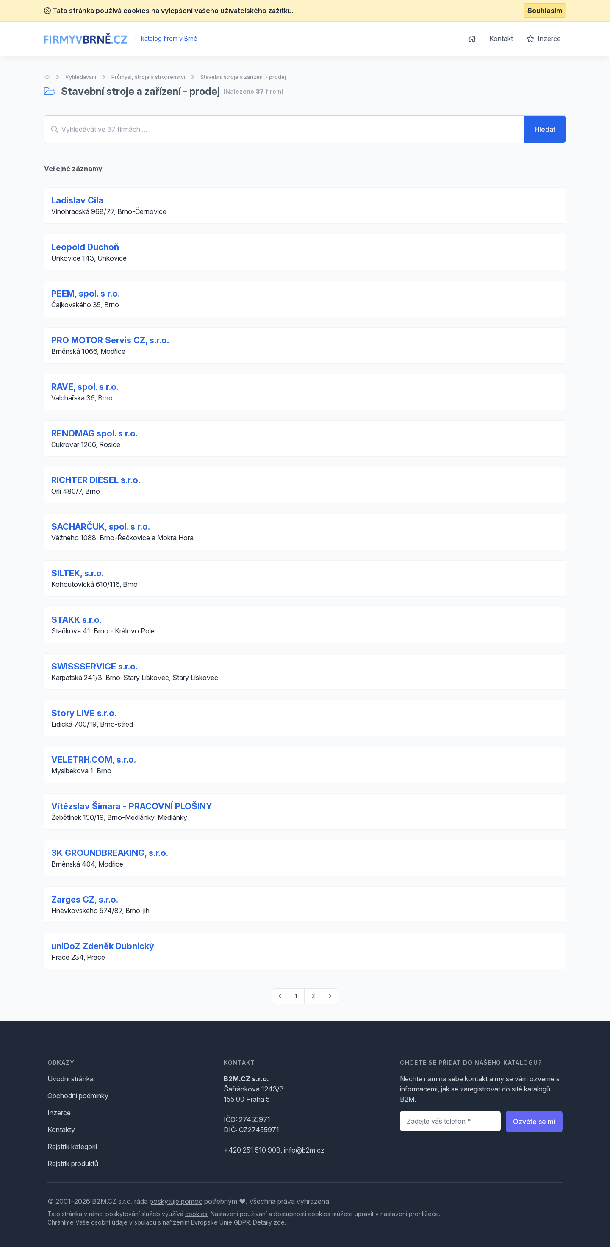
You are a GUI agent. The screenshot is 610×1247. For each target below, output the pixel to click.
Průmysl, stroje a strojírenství (148, 77)
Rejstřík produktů (72, 1163)
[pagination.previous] (280, 996)
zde (279, 1222)
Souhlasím (544, 10)
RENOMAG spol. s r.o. (94, 433)
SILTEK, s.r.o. (77, 573)
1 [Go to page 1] (296, 996)
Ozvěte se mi (534, 1121)
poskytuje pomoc (176, 1201)
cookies (196, 1213)
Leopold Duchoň (85, 247)
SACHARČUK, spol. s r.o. (100, 527)
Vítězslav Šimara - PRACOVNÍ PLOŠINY (131, 806)
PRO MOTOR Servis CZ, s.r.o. (110, 340)
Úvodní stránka (70, 1079)
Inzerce (544, 38)
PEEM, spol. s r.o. (85, 294)
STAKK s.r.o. (76, 620)
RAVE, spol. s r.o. (85, 387)
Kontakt (501, 38)
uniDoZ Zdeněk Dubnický (102, 946)
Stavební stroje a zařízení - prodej (243, 77)
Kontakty (61, 1129)
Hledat (545, 129)
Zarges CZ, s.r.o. (84, 899)
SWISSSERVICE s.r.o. (94, 666)
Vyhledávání (80, 77)
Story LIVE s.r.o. (83, 713)
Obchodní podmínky (77, 1095)
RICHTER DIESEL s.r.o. (95, 480)
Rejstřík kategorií (72, 1146)
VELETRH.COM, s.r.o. (93, 760)
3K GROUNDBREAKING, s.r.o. (109, 853)
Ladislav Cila (77, 200)
